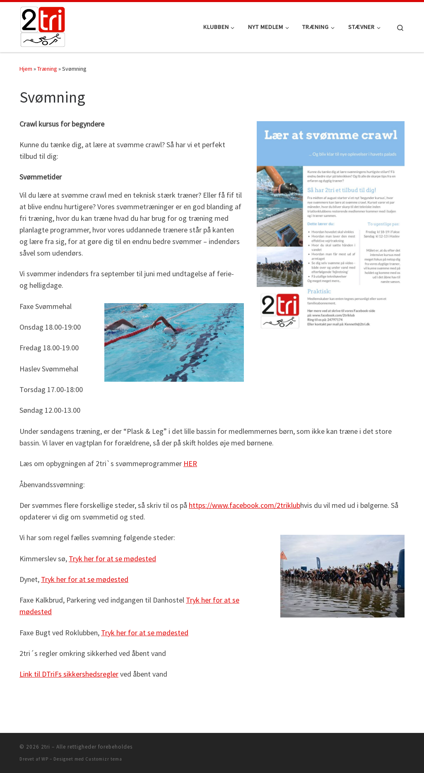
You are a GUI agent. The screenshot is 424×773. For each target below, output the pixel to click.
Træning (47, 68)
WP (44, 759)
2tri (45, 746)
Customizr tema (103, 759)
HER (190, 463)
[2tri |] (42, 25)
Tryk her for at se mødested (112, 558)
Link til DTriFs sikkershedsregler (68, 674)
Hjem (25, 68)
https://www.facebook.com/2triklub (244, 505)
